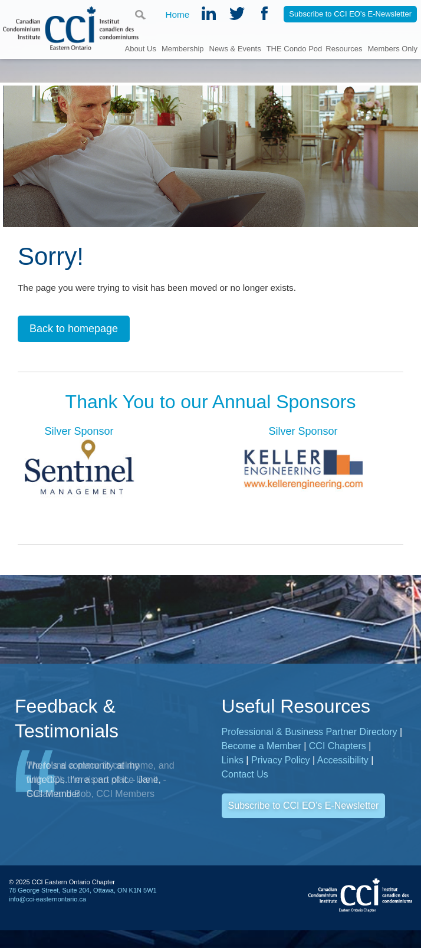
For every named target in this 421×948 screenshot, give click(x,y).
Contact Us (245, 777)
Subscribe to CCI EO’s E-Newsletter (303, 808)
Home (177, 15)
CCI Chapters (337, 749)
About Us (140, 48)
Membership (183, 48)
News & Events (235, 48)
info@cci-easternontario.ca (47, 901)
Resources (343, 48)
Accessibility (343, 763)
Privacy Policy (280, 763)
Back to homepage (73, 331)
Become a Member (261, 749)
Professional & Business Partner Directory (309, 735)
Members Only (392, 48)
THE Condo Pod (295, 48)
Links (233, 763)
